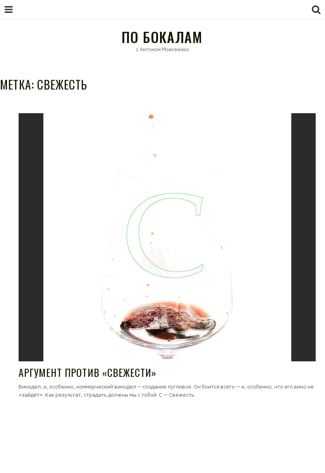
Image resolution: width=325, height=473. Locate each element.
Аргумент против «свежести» (87, 372)
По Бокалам (162, 36)
